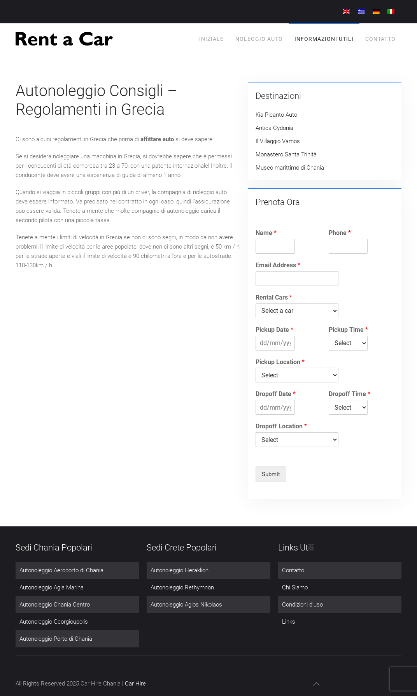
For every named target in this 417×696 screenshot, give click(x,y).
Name (266, 233)
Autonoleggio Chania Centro (54, 604)
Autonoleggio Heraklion (179, 570)
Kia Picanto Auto (276, 114)
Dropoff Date (276, 394)
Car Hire (135, 683)
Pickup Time (348, 329)
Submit (271, 474)
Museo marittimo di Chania (290, 167)
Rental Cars (274, 297)
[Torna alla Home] (64, 38)
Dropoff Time (349, 394)
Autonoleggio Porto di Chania (55, 638)
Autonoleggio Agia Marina (51, 587)
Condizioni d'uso (302, 604)
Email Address (278, 265)
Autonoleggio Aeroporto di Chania (61, 570)
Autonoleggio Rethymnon (182, 587)
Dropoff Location (281, 426)
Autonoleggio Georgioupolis (53, 621)
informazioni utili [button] (324, 39)
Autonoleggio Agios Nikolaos (186, 604)
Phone (340, 233)
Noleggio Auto (259, 39)
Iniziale (211, 39)
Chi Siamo (295, 587)
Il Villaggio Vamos (278, 141)
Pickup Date (274, 329)
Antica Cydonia (274, 127)
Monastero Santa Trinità (286, 154)
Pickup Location (280, 362)
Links (288, 621)
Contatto (380, 39)
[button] (316, 684)
